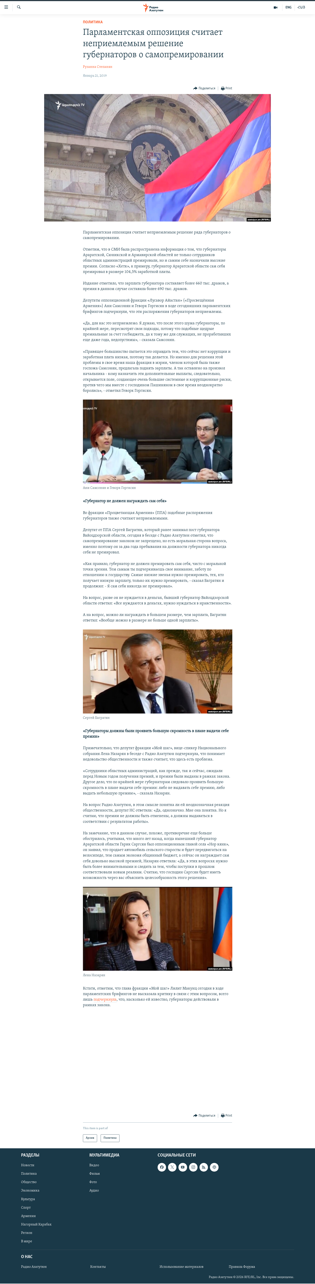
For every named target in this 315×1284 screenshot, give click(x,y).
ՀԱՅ (301, 7)
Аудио (94, 1190)
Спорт (26, 1207)
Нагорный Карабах (36, 1224)
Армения (28, 1216)
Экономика (30, 1190)
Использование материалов (181, 1267)
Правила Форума (242, 1267)
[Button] (204, 89)
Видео (94, 1165)
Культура (28, 1199)
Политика (93, 22)
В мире (26, 1241)
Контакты (98, 1267)
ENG (289, 7)
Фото (93, 1182)
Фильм (94, 1174)
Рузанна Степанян (97, 67)
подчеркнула (105, 1000)
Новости (27, 1165)
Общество (29, 1182)
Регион (26, 1233)
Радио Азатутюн (34, 1267)
